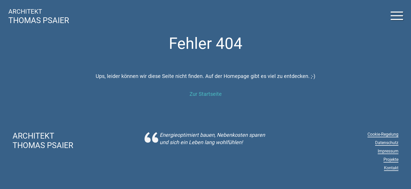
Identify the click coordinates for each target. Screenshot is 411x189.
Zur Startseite (206, 94)
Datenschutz (386, 142)
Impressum (388, 151)
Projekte (390, 159)
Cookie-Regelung (382, 134)
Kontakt (391, 167)
